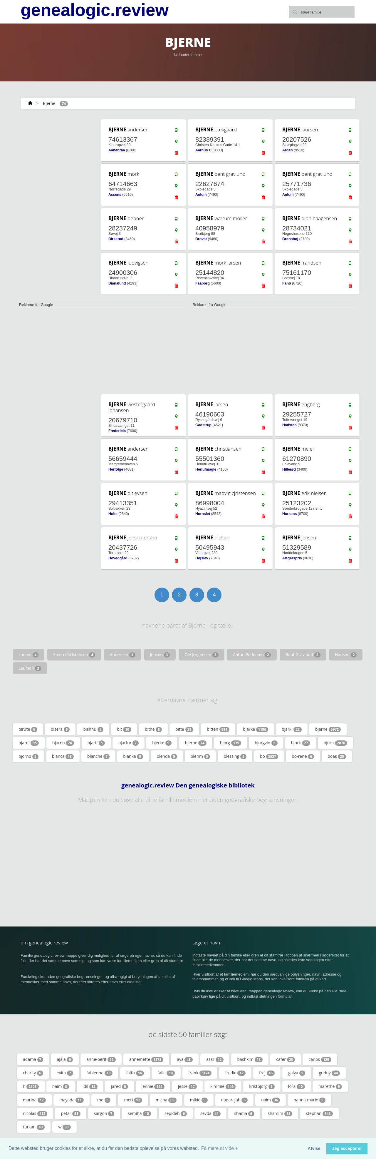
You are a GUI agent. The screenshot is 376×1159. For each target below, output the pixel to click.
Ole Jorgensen (201, 655)
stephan (319, 1113)
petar (70, 1113)
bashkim (250, 1059)
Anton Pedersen (252, 655)
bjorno (28, 756)
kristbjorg (262, 1086)
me (103, 1100)
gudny (329, 1073)
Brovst (201, 239)
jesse (187, 1086)
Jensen (160, 655)
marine (34, 1100)
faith (135, 1073)
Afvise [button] (314, 1148)
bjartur (128, 743)
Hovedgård (117, 558)
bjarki (292, 729)
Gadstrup (203, 425)
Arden (287, 150)
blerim (200, 756)
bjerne (196, 743)
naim (270, 1100)
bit (124, 729)
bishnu (93, 729)
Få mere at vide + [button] (219, 1148)
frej (267, 1073)
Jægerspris (292, 558)
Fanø (286, 283)
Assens (114, 195)
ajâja (65, 1059)
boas (337, 756)
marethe (330, 1086)
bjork (300, 743)
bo (269, 756)
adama (33, 1059)
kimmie (223, 1086)
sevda (210, 1113)
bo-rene (303, 756)
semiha (139, 1113)
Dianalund (117, 283)
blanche (98, 756)
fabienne (100, 1073)
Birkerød (115, 239)
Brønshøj (290, 239)
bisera (60, 729)
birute (28, 729)
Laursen (30, 668)
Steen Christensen (74, 655)
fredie (235, 1073)
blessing (235, 756)
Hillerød (289, 469)
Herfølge (115, 469)
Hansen (346, 655)
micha (166, 1100)
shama (244, 1113)
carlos (319, 1059)
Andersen (122, 655)
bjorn (335, 743)
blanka (133, 756)
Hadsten (289, 425)
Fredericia (117, 431)
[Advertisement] (56, 206)
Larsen (28, 655)
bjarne (328, 729)
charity (33, 1073)
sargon (104, 1113)
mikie (199, 1100)
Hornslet (202, 514)
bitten (218, 729)
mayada (71, 1100)
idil (90, 1086)
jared (119, 1086)
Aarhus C (203, 150)
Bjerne (49, 103)
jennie (153, 1086)
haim (60, 1086)
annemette (146, 1059)
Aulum (201, 195)
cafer (285, 1059)
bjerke (161, 743)
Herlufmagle (205, 469)
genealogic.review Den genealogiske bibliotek (188, 785)
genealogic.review (95, 10)
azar (215, 1059)
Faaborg (202, 283)
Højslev (201, 558)
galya (296, 1073)
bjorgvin (266, 743)
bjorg (230, 743)
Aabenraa (116, 150)
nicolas (35, 1113)
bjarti (96, 743)
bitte (184, 729)
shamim (280, 1113)
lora (296, 1086)
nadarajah (234, 1100)
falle (166, 1073)
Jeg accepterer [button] (347, 1148)
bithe (153, 729)
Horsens (289, 514)
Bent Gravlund (303, 655)
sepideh (175, 1113)
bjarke (255, 729)
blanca (63, 756)
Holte (113, 514)
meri (133, 1100)
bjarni (29, 743)
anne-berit (100, 1059)
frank (200, 1073)
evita (65, 1073)
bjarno (63, 743)
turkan (34, 1127)
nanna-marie (309, 1100)
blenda (167, 756)
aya (185, 1059)
